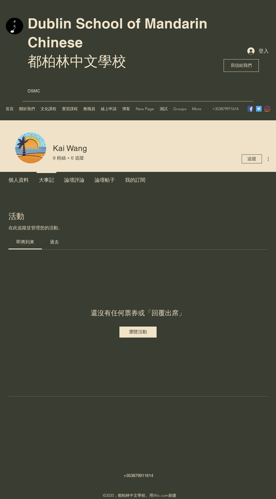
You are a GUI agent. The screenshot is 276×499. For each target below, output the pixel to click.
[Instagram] (267, 109)
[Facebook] (250, 109)
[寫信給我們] (241, 65)
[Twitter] (259, 109)
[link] (25, 242)
